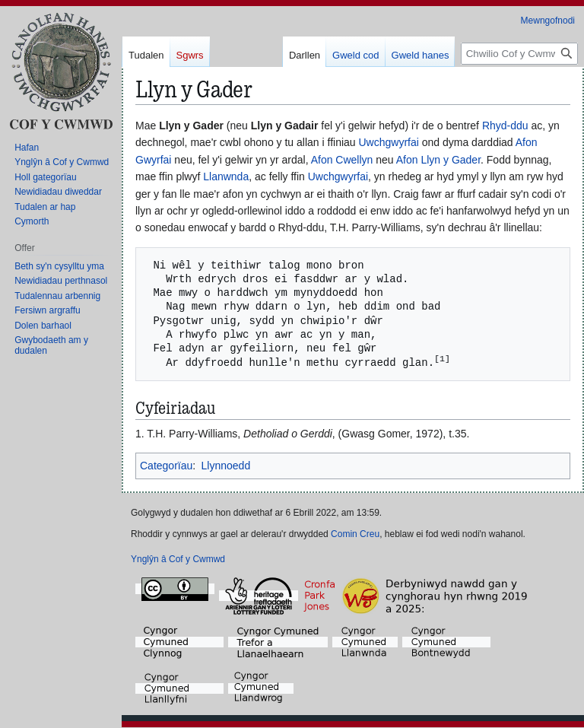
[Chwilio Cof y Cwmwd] (519, 54)
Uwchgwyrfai (389, 142)
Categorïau (166, 466)
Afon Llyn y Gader (438, 160)
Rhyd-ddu (505, 125)
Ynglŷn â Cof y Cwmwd (178, 560)
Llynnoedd (226, 466)
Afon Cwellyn (342, 160)
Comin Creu (355, 534)
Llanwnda (226, 176)
